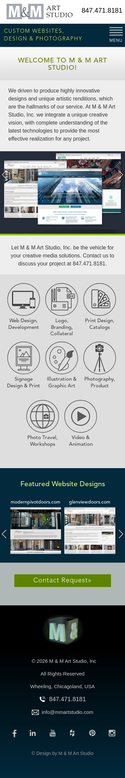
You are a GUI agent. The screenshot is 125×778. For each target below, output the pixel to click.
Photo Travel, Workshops (42, 441)
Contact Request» (62, 580)
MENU (115, 40)
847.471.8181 (102, 10)
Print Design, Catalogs (99, 324)
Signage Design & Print (23, 383)
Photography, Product (99, 383)
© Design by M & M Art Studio (62, 753)
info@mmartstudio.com (67, 712)
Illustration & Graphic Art (62, 383)
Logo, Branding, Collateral (61, 328)
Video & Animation (81, 441)
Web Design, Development (23, 324)
